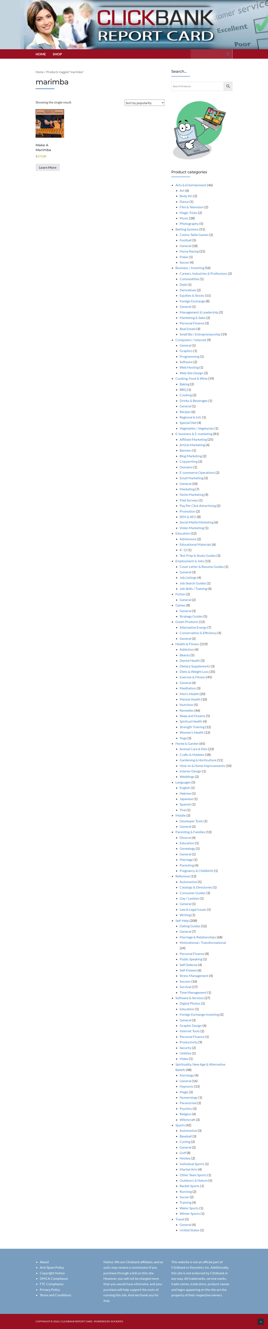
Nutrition (186, 705)
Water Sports (189, 1208)
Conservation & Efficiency (198, 633)
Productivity (189, 1042)
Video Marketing (192, 528)
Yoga (183, 738)
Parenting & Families (190, 832)
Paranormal (188, 1103)
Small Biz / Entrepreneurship (200, 334)
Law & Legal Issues (193, 909)
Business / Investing (189, 268)
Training (185, 1202)
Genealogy (187, 848)
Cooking (186, 395)
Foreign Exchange (192, 301)
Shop (57, 54)
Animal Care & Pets (193, 749)
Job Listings (188, 577)
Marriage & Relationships (198, 937)
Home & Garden (187, 743)
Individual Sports (192, 1164)
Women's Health (192, 732)
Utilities (185, 1053)
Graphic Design (191, 1025)
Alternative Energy (193, 627)
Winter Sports (190, 1213)
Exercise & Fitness (193, 677)
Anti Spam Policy (52, 1267)
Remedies (187, 710)
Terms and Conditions (55, 1295)
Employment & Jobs (189, 561)
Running (186, 1191)
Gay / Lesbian (189, 898)
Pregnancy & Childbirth (196, 871)
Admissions (188, 539)
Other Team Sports (193, 1175)
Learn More (48, 167)
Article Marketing (192, 445)
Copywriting (189, 461)
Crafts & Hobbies (192, 754)
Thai (183, 810)
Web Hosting (189, 367)
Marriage (186, 859)
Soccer (184, 262)
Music (184, 218)
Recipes (185, 412)
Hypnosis (186, 1086)
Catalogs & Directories (196, 887)
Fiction (180, 594)
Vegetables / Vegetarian (197, 428)
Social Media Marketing (197, 522)
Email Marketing (191, 478)
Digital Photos (190, 1003)
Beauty (185, 655)
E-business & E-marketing (194, 434)
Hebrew (185, 793)
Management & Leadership (199, 312)
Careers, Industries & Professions (203, 273)
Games (180, 605)
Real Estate (188, 329)
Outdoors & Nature (194, 1180)
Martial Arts (188, 1169)
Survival (185, 987)
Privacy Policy (50, 1289)
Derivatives (188, 290)
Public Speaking (191, 959)
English (185, 788)
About (44, 1262)
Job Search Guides (193, 583)
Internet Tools (190, 1031)
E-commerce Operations (197, 472)
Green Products (186, 622)
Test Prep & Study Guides (198, 555)
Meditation (188, 688)
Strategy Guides (191, 616)
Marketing (187, 489)
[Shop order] (145, 103)
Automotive (188, 882)
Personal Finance (192, 323)
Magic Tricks (188, 213)
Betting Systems (187, 229)
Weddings (187, 776)
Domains (186, 467)
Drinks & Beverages (194, 401)
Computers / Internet (190, 340)
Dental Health (190, 660)
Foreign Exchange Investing (199, 1014)
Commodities (189, 279)
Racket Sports (190, 1186)
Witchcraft (187, 1120)
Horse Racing (189, 251)
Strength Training (192, 727)
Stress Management (194, 976)
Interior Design (190, 771)
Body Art (186, 196)
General (185, 246)
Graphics (186, 351)
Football (186, 240)
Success (185, 981)
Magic (184, 1092)
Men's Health (189, 694)
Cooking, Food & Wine (191, 378)
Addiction (187, 649)
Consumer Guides (193, 893)
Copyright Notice (52, 1273)
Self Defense (188, 965)
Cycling (185, 1142)
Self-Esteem (188, 970)
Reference (182, 876)
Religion (185, 1114)
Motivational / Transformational (203, 942)
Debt (183, 284)
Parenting (187, 865)
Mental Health (190, 699)
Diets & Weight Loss (194, 672)
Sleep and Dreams (192, 716)
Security (185, 1048)
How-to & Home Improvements (202, 766)
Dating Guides (190, 926)
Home (41, 54)
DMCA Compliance (54, 1278)
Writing (185, 915)
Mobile (180, 815)
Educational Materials (195, 544)
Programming (189, 356)
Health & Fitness (187, 644)
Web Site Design (191, 373)
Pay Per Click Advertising (198, 506)
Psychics (186, 1108)
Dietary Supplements (195, 666)
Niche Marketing (192, 494)
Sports (180, 1125)
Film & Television (192, 207)
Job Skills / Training (193, 589)
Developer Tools (191, 821)
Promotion (187, 511)
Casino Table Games (194, 235)
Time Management (193, 992)
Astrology (187, 1075)
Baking (184, 384)
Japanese (186, 799)
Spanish (185, 804)
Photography (189, 223)
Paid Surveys (189, 500)
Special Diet (188, 423)
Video (184, 1059)
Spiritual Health (191, 721)
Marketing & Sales (193, 318)
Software (186, 362)
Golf (183, 1153)
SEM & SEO (188, 517)
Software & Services (189, 998)
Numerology (189, 1097)
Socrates (117, 1321)
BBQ (183, 389)
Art (182, 190)
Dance (184, 201)
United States (189, 1230)
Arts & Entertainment (190, 185)
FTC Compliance (51, 1284)
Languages (183, 782)
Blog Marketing (191, 456)
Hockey (185, 1158)
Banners (186, 450)
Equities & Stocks (192, 295)
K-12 (183, 550)
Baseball (186, 1136)
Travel (179, 1219)
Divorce (185, 837)
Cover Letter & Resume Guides (202, 567)
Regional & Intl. (190, 417)
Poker (184, 257)
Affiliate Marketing (193, 439)
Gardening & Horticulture (198, 760)
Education (182, 533)
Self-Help (182, 920)
